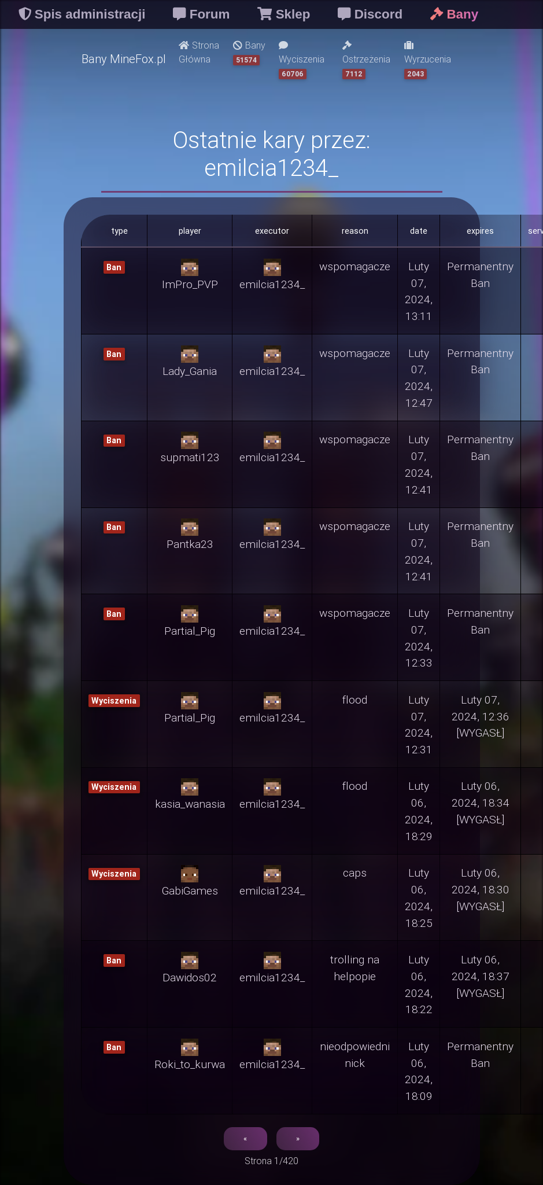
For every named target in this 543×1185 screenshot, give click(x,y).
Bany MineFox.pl (124, 58)
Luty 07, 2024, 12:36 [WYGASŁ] (480, 716)
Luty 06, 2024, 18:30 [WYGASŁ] (480, 889)
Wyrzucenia (427, 60)
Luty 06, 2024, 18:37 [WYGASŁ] (480, 976)
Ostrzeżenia (366, 60)
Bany (249, 52)
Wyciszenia (301, 60)
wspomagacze (354, 266)
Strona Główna (199, 52)
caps (355, 872)
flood (354, 699)
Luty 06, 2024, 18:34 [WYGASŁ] (480, 802)
